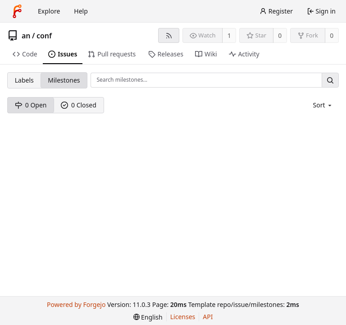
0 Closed (78, 105)
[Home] (17, 11)
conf (44, 35)
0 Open (31, 105)
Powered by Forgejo (76, 304)
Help (81, 11)
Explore (49, 11)
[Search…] (330, 80)
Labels (24, 80)
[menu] (323, 105)
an (26, 35)
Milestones (64, 80)
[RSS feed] (168, 35)
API (208, 316)
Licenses (183, 316)
